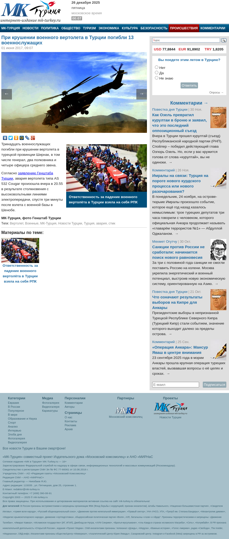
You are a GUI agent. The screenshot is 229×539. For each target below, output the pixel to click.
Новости (30, 28)
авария (101, 223)
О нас (68, 417)
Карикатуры (50, 410)
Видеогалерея (17, 442)
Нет (162, 68)
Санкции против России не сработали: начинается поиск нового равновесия (178, 252)
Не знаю (166, 78)
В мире (12, 414)
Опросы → (216, 92)
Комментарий (164, 170)
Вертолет (16, 223)
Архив (69, 429)
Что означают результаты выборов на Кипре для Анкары (177, 302)
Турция (89, 223)
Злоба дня (15, 434)
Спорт (12, 422)
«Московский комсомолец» (105, 457)
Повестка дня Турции (170, 109)
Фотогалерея (16, 438)
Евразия (13, 402)
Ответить (189, 85)
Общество (70, 28)
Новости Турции (70, 223)
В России (14, 406)
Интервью (14, 430)
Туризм (89, 28)
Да (161, 73)
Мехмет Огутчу (164, 241)
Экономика (108, 28)
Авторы (69, 406)
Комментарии (212, 28)
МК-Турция (10, 28)
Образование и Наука (22, 418)
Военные (32, 223)
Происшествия (184, 28)
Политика (50, 28)
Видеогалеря (50, 406)
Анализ (12, 426)
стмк (112, 223)
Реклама (70, 425)
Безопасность (154, 28)
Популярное (16, 410)
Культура (130, 28)
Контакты (71, 421)
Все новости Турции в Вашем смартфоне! (34, 448)
